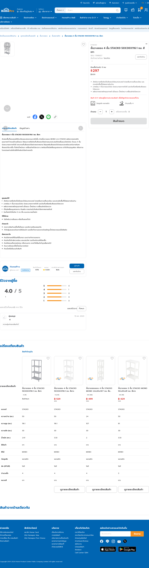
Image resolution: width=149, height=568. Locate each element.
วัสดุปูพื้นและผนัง (114, 28)
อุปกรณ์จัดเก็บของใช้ (28, 36)
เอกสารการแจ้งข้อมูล (59, 541)
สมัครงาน (78, 544)
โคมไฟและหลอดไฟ (127, 28)
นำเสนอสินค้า (79, 547)
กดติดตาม (25, 270)
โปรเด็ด (136, 17)
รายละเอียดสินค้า (9, 128)
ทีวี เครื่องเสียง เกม (33, 28)
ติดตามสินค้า (4, 541)
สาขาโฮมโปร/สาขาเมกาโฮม (84, 535)
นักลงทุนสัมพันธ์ (81, 538)
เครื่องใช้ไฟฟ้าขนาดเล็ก (18, 28)
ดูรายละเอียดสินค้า (69, 489)
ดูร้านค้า (77, 266)
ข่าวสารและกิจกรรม (81, 541)
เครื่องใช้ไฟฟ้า (4, 28)
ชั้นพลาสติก (56, 36)
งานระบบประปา (82, 28)
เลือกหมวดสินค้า (9, 17)
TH (143, 3)
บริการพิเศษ (5, 22)
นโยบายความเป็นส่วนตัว (60, 538)
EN (148, 3)
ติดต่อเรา (78, 550)
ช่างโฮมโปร (121, 17)
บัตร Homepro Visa (31, 535)
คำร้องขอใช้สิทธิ (57, 547)
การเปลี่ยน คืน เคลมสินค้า (9, 538)
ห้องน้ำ (91, 28)
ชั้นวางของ (43, 36)
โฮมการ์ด (85, 3)
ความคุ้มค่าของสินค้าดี (11, 324)
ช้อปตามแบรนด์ (48, 17)
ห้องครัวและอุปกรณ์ (101, 28)
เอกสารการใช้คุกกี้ (58, 544)
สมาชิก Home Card (31, 532)
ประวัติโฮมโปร (80, 532)
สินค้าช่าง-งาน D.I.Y (88, 17)
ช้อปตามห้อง (29, 17)
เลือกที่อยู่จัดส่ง (25, 11)
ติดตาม (137, 533)
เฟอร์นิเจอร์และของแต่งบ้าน (67, 28)
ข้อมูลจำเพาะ (25, 128)
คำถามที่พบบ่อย (5, 535)
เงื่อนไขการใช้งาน (58, 532)
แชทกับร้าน (77, 271)
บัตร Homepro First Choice (34, 538)
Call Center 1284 (81, 552)
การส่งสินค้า (56, 535)
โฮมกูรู (106, 17)
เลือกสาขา (45, 11)
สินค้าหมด (118, 121)
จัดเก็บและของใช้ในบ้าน (49, 28)
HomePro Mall (68, 17)
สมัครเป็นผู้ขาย (99, 3)
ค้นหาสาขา (114, 3)
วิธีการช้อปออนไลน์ (6, 532)
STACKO (94, 45)
